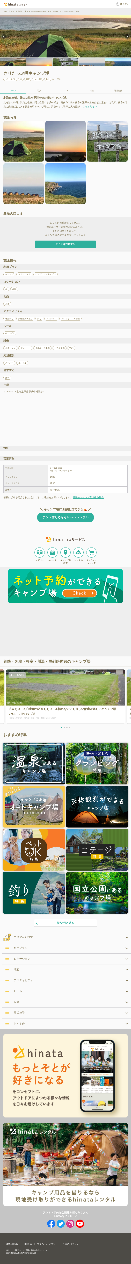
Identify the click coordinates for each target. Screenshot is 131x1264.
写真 (39, 90)
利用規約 (28, 1244)
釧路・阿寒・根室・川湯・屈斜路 (45, 11)
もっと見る (56, 79)
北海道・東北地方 (16, 11)
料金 (92, 90)
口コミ (65, 90)
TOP (5, 11)
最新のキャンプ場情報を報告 (88, 497)
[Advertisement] (36, 630)
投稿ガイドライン (70, 1244)
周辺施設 (118, 90)
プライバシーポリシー (47, 1244)
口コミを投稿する (65, 244)
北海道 (27, 11)
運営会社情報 (12, 1244)
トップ (13, 90)
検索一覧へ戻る (54, 923)
